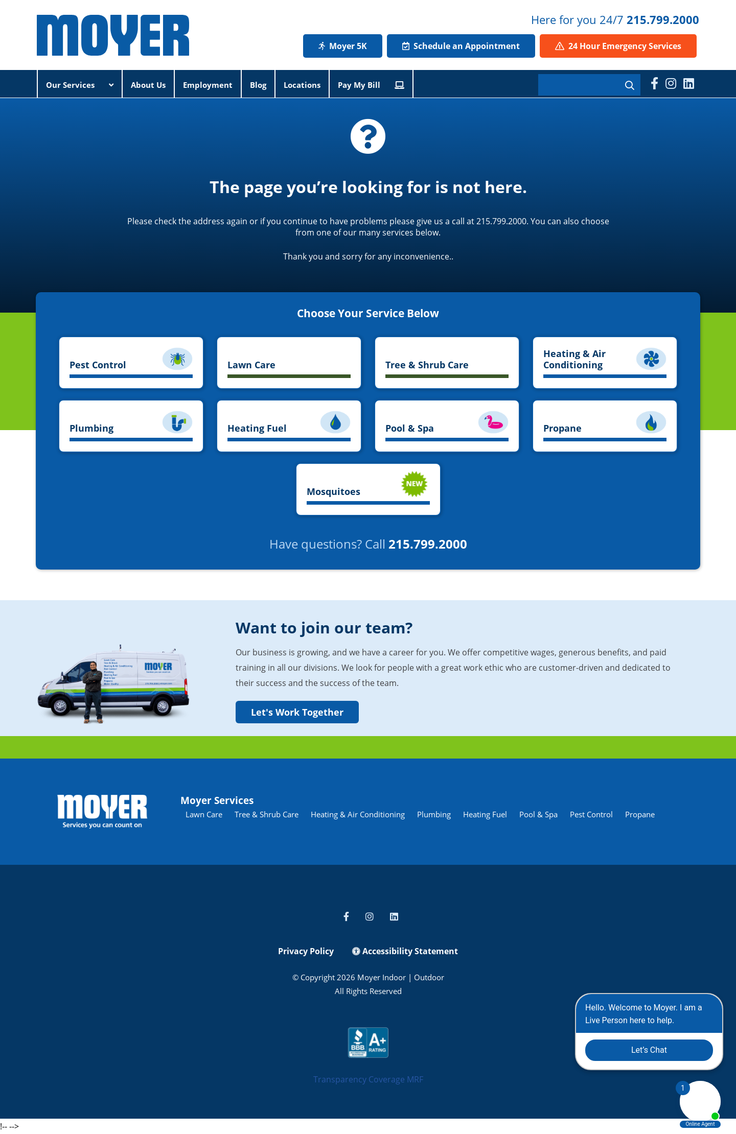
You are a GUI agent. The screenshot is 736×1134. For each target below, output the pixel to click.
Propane (640, 814)
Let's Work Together (297, 712)
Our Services (79, 85)
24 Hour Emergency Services (618, 46)
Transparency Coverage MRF (368, 1079)
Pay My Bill (371, 85)
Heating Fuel (485, 814)
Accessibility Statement (405, 951)
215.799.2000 (663, 19)
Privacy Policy (306, 951)
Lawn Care (204, 814)
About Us (148, 85)
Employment (208, 85)
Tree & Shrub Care (266, 814)
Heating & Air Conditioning (358, 814)
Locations (302, 85)
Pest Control (591, 814)
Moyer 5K (342, 46)
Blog (258, 85)
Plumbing (434, 814)
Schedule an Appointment (461, 46)
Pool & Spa (538, 814)
